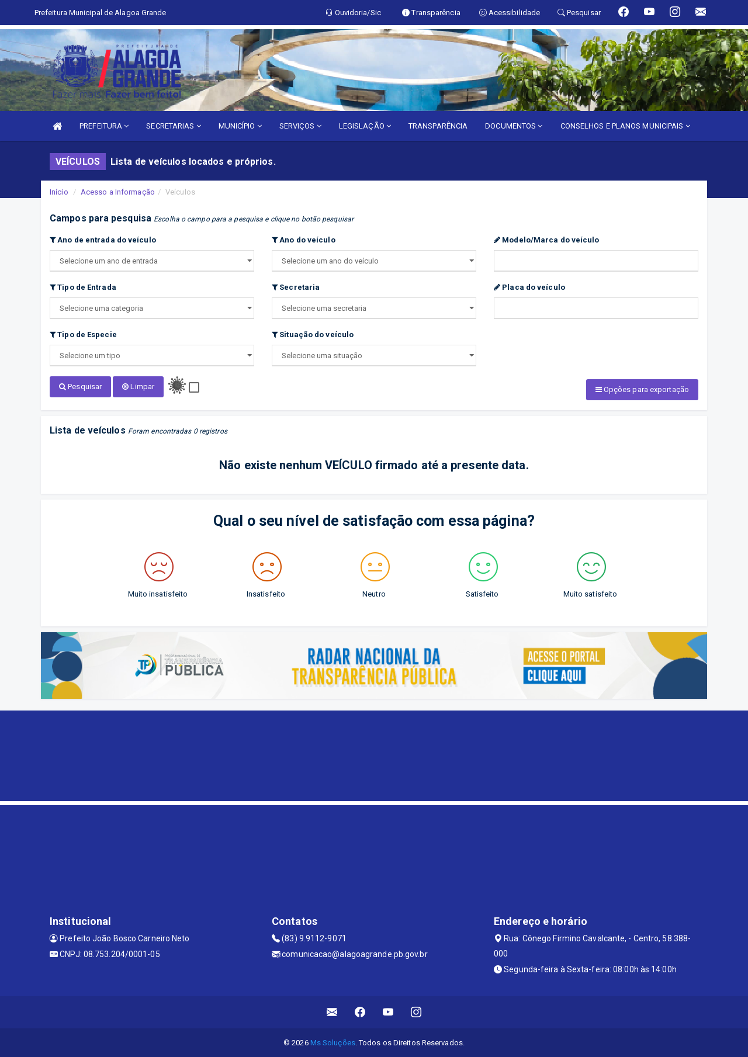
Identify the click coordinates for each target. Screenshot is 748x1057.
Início (59, 192)
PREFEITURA (104, 126)
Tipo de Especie (83, 334)
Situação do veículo (313, 334)
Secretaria (296, 287)
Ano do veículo (303, 239)
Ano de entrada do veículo (103, 239)
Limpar (138, 386)
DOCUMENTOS (513, 126)
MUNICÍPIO (240, 126)
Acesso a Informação (118, 192)
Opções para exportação (642, 389)
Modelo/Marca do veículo (547, 239)
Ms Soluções (332, 1042)
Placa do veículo (529, 287)
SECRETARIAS (173, 126)
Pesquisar (80, 386)
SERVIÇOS (300, 126)
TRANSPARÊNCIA (438, 126)
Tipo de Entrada (83, 287)
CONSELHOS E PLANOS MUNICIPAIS (625, 126)
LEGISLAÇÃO (365, 126)
